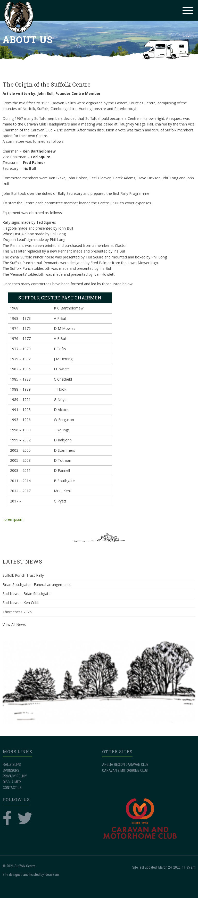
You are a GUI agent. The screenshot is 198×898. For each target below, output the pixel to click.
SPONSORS (11, 770)
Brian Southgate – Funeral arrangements (37, 584)
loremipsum (13, 519)
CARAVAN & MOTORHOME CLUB (125, 770)
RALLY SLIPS (12, 764)
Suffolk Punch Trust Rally (23, 575)
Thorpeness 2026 (17, 611)
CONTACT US (12, 788)
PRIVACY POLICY (15, 776)
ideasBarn (52, 874)
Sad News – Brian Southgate (27, 593)
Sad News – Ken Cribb (21, 602)
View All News (14, 624)
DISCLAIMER (12, 782)
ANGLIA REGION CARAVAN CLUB (125, 764)
